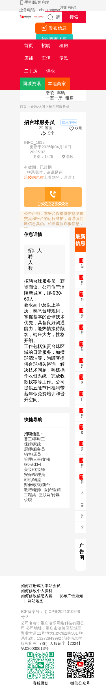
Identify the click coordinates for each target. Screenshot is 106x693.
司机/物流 (32, 479)
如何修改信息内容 (37, 595)
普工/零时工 (34, 439)
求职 (28, 500)
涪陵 (50, 92)
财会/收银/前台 (37, 484)
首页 (23, 107)
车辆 (61, 92)
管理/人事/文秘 (37, 459)
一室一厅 (54, 98)
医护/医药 (52, 489)
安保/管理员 (34, 474)
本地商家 (57, 83)
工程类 (30, 495)
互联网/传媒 (49, 495)
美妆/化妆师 (34, 469)
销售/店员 (32, 454)
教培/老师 (32, 489)
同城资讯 (32, 83)
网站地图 (36, 601)
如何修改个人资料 (37, 590)
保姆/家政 (32, 444)
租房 (69, 98)
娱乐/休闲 (38, 107)
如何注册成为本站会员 (40, 585)
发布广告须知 (71, 595)
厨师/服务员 (34, 449)
